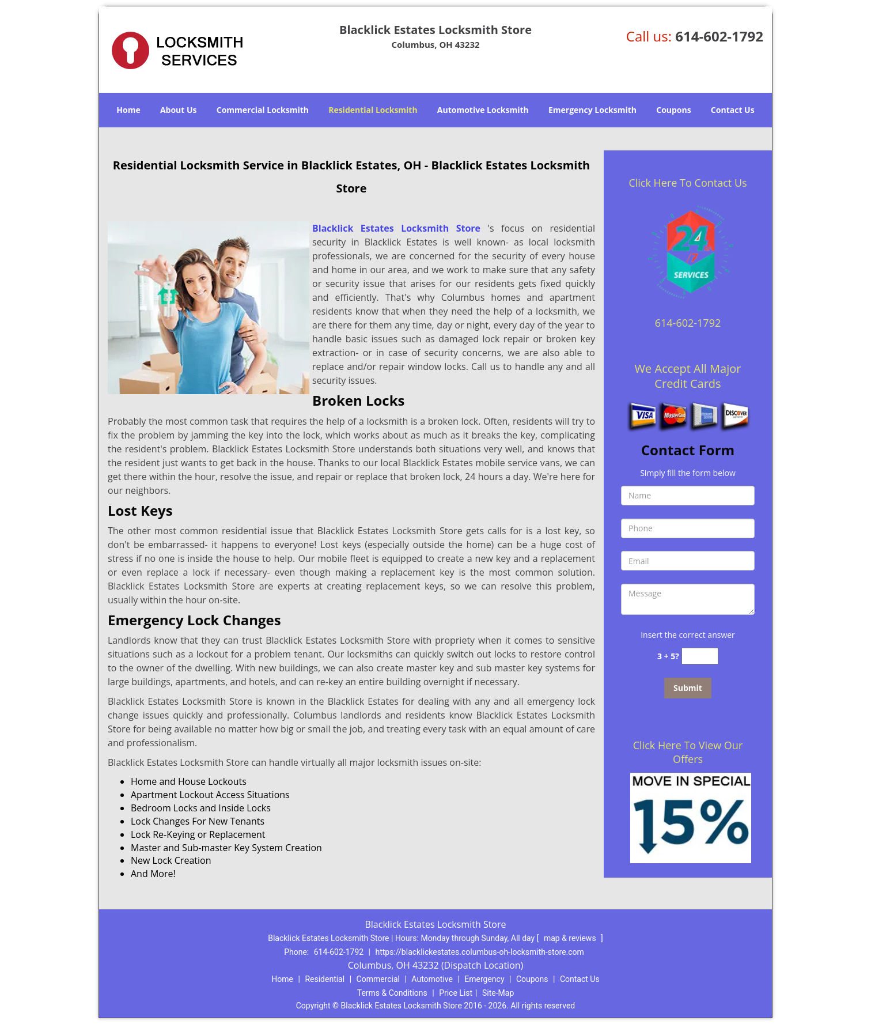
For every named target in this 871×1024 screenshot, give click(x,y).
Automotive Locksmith (483, 109)
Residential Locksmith (373, 109)
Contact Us (733, 109)
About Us (178, 109)
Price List (455, 992)
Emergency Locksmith (592, 109)
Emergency (484, 979)
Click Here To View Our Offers (688, 752)
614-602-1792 (719, 36)
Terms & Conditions (392, 992)
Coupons (673, 109)
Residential (324, 979)
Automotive (432, 979)
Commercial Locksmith (263, 109)
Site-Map (498, 992)
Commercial (378, 979)
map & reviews (571, 938)
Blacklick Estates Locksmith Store (396, 228)
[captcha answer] (699, 656)
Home (128, 109)
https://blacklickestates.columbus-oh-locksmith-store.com (480, 952)
